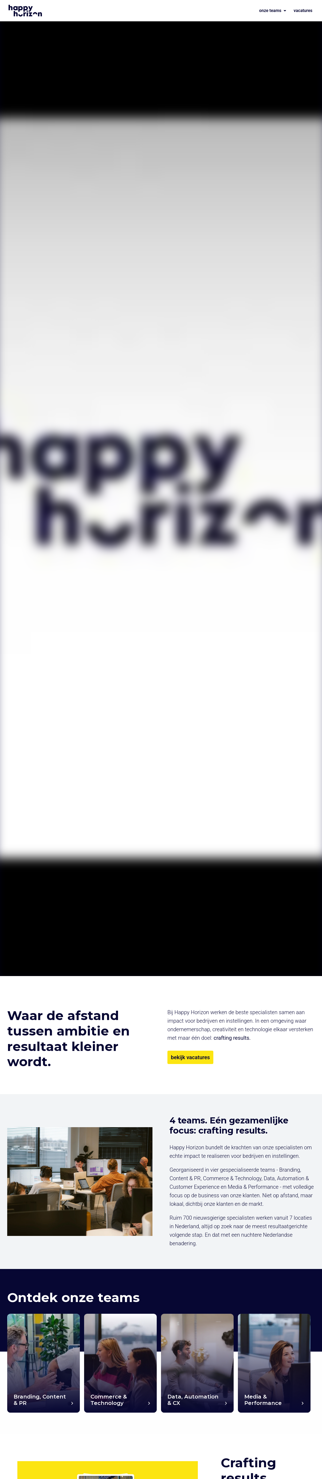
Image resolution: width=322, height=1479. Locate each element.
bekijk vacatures (190, 1057)
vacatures (303, 10)
